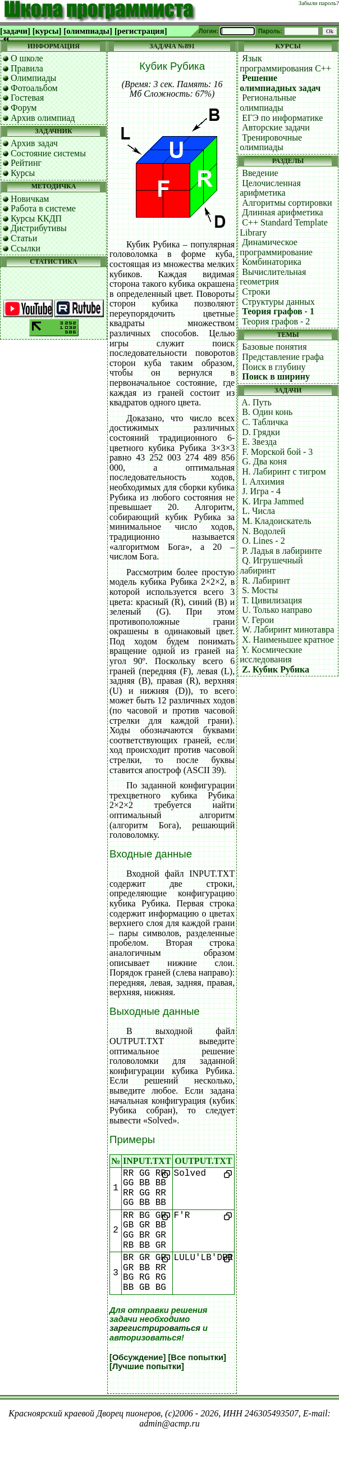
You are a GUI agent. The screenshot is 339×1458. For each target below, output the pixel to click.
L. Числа (258, 511)
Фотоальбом (34, 88)
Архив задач (34, 143)
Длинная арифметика (282, 212)
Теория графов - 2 (276, 321)
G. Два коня (264, 461)
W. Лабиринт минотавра (288, 629)
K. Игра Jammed (273, 501)
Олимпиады (33, 78)
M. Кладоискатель (276, 521)
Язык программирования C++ (285, 63)
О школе (27, 58)
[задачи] (15, 30)
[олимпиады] (87, 30)
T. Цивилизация (272, 600)
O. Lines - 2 (263, 540)
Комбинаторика (271, 262)
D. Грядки (261, 432)
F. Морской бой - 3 (277, 452)
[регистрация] (140, 30)
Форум (23, 107)
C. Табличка (265, 422)
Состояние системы (48, 153)
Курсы (23, 173)
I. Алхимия (263, 481)
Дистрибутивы (39, 228)
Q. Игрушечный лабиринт (271, 565)
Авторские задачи (276, 127)
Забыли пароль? (319, 3)
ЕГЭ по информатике (282, 118)
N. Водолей (263, 531)
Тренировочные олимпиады (271, 142)
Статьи (24, 238)
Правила (27, 68)
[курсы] (47, 30)
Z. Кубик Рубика (275, 669)
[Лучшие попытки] (146, 1366)
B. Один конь (267, 412)
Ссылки (25, 248)
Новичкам (30, 199)
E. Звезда (259, 441)
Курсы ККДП (36, 218)
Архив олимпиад (43, 118)
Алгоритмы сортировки (287, 202)
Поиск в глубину (273, 367)
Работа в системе (43, 208)
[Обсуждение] (137, 1357)
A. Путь (256, 402)
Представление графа (283, 357)
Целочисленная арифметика (270, 188)
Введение (260, 173)
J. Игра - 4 (261, 491)
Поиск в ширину (276, 376)
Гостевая (27, 97)
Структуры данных (278, 301)
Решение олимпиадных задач (280, 83)
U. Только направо (277, 610)
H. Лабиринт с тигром (284, 471)
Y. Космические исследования (271, 655)
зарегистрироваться (154, 1328)
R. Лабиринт (266, 580)
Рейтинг (26, 163)
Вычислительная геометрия (273, 277)
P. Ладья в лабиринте (282, 551)
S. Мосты (260, 590)
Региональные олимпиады (268, 102)
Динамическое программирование (276, 247)
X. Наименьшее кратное (288, 639)
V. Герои (258, 620)
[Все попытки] (197, 1357)
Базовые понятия (274, 346)
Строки (256, 291)
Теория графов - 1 (278, 311)
